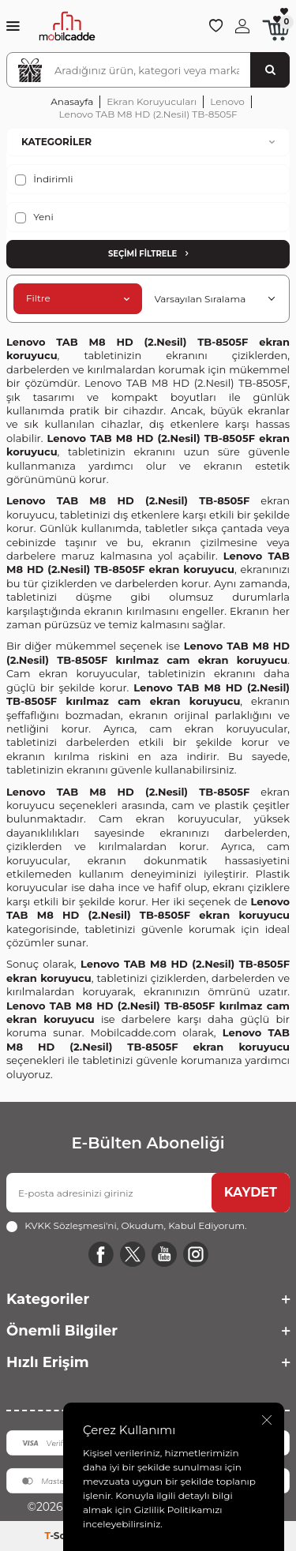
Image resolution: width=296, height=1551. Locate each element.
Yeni (34, 217)
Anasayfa (72, 101)
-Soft (60, 1536)
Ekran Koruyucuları (152, 101)
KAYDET (250, 1192)
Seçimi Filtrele (148, 254)
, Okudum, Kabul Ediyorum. (126, 1225)
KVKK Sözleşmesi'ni (70, 1225)
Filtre (77, 298)
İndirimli (44, 179)
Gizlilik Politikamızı (178, 1509)
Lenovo (227, 101)
